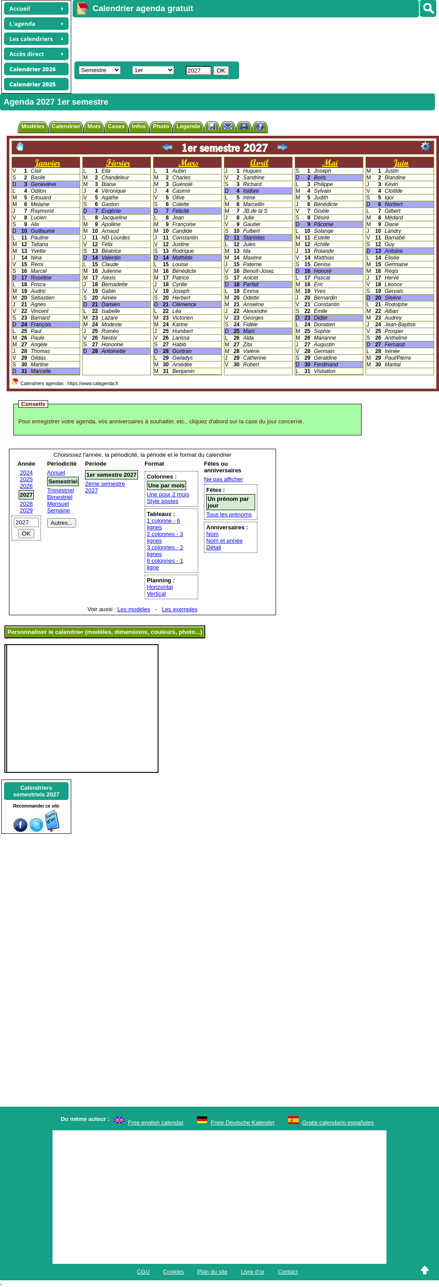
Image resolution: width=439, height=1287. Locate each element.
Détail (213, 547)
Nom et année (224, 540)
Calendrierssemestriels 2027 (36, 791)
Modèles (33, 126)
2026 (26, 486)
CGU (143, 1271)
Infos (139, 126)
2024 (26, 472)
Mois (94, 126)
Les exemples (179, 609)
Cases (116, 126)
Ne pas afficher (223, 479)
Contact (288, 1271)
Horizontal (160, 587)
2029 (26, 510)
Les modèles (134, 609)
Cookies (173, 1271)
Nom (212, 534)
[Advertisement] (199, 38)
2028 (26, 503)
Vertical (156, 593)
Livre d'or (252, 1271)
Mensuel (58, 503)
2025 (26, 479)
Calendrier (66, 126)
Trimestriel (60, 490)
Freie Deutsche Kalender (243, 1122)
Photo (161, 126)
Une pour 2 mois (168, 494)
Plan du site (212, 1271)
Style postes (163, 501)
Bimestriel (60, 497)
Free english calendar (155, 1122)
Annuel (56, 472)
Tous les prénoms (229, 514)
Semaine (58, 510)
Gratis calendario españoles (338, 1122)
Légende (188, 126)
